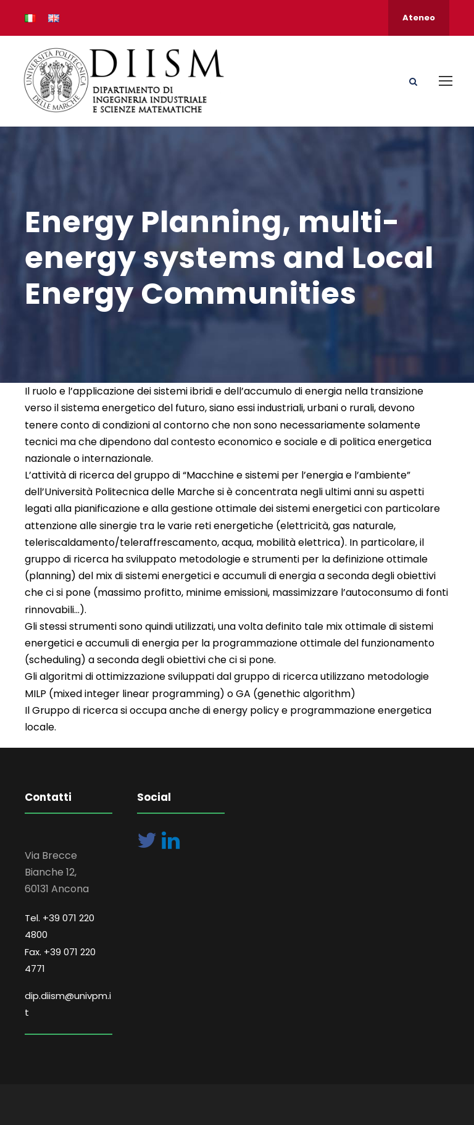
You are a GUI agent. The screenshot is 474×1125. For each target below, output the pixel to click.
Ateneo (418, 17)
